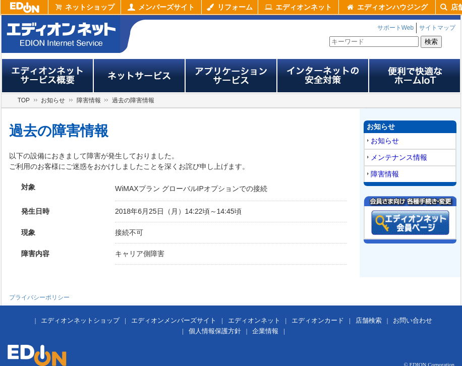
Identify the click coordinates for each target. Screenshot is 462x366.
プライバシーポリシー (39, 297)
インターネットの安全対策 (323, 75)
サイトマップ (437, 27)
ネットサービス (139, 75)
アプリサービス (231, 75)
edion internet (61, 34)
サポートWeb (395, 27)
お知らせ (53, 100)
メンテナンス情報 (399, 157)
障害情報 (89, 100)
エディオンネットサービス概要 (47, 75)
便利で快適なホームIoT (414, 75)
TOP (24, 100)
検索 (431, 41)
